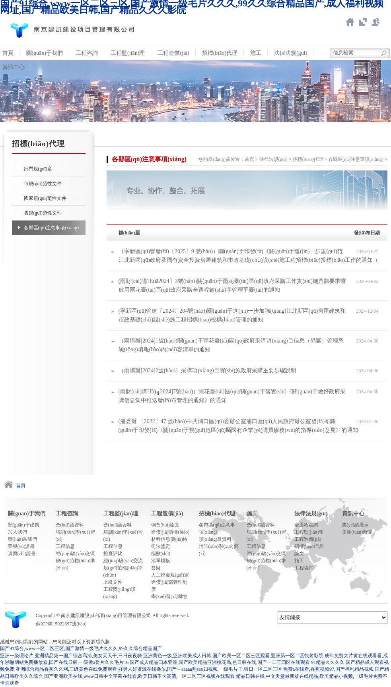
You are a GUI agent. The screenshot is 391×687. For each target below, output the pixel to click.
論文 (299, 553)
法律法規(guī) (290, 53)
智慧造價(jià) (363, 22)
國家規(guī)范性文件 (45, 198)
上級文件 (113, 582)
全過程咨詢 (306, 525)
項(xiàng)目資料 (215, 539)
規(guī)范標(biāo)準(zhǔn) (75, 564)
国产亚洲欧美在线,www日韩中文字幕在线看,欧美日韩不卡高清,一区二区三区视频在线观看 (139, 676)
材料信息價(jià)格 (169, 539)
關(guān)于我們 (44, 53)
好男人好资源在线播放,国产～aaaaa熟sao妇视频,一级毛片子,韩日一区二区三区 (200, 669)
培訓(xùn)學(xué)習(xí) (75, 535)
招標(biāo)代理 (219, 53)
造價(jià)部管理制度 (169, 585)
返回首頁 (350, 22)
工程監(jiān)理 (128, 53)
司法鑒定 (160, 546)
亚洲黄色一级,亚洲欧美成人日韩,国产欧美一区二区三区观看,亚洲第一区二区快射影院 (233, 655)
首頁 (249, 159)
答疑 (156, 568)
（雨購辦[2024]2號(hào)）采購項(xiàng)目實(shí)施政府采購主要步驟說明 (208, 370)
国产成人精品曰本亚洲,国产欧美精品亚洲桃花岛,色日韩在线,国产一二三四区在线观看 (220, 662)
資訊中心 (353, 514)
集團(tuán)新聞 (357, 532)
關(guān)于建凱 (23, 525)
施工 (255, 53)
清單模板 (160, 560)
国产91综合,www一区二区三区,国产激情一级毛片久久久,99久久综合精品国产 (81, 648)
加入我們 (17, 532)
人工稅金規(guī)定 (170, 575)
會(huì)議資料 (70, 525)
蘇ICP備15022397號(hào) (61, 624)
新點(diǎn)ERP (375, 22)
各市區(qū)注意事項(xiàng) (217, 528)
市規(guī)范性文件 (43, 183)
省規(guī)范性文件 (43, 213)
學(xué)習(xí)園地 (169, 596)
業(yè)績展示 (355, 525)
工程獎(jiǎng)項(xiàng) (119, 592)
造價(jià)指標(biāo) (170, 532)
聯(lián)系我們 (22, 539)
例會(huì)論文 (165, 525)
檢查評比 (113, 553)
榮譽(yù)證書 (21, 546)
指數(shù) (161, 553)
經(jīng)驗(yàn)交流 (75, 553)
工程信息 (65, 546)
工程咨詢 (87, 53)
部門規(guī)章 (38, 169)
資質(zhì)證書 (22, 553)
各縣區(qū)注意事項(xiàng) (51, 227)
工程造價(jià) (173, 53)
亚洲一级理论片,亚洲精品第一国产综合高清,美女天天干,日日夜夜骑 (71, 655)
